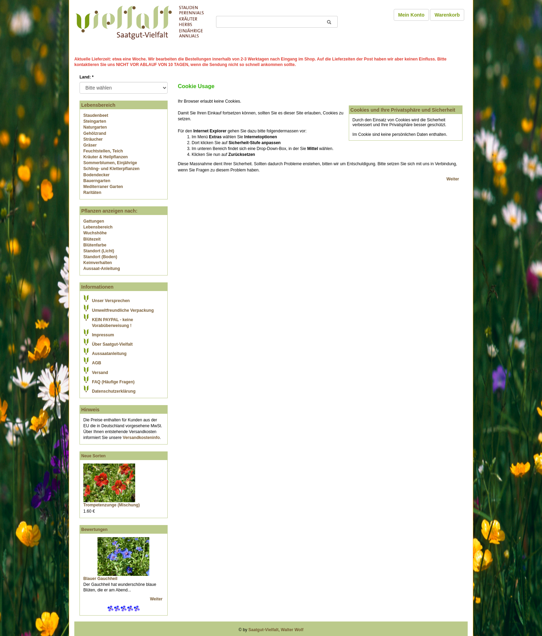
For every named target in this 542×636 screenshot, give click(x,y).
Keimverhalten (97, 262)
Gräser (90, 145)
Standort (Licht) (98, 251)
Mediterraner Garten (103, 186)
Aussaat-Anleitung (101, 268)
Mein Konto (411, 15)
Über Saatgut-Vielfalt (112, 344)
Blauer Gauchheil (100, 578)
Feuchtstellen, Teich (103, 151)
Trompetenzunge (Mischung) (111, 505)
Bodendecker (96, 174)
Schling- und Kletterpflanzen (111, 168)
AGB (96, 363)
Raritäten (92, 192)
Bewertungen (94, 529)
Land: (87, 77)
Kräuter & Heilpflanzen (105, 157)
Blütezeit (92, 239)
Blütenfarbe (94, 245)
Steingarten (94, 121)
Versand (100, 372)
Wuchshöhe (95, 233)
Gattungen (93, 221)
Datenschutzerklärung (114, 391)
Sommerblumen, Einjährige (110, 162)
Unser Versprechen (111, 300)
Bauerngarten (96, 180)
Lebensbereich (98, 227)
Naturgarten (95, 127)
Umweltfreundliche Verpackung (123, 310)
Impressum (103, 335)
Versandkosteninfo (141, 437)
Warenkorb (447, 15)
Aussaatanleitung (109, 353)
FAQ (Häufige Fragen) (113, 382)
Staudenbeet (95, 115)
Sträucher (93, 139)
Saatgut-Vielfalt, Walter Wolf (276, 629)
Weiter (157, 599)
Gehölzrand (94, 133)
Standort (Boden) (100, 256)
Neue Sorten (93, 455)
